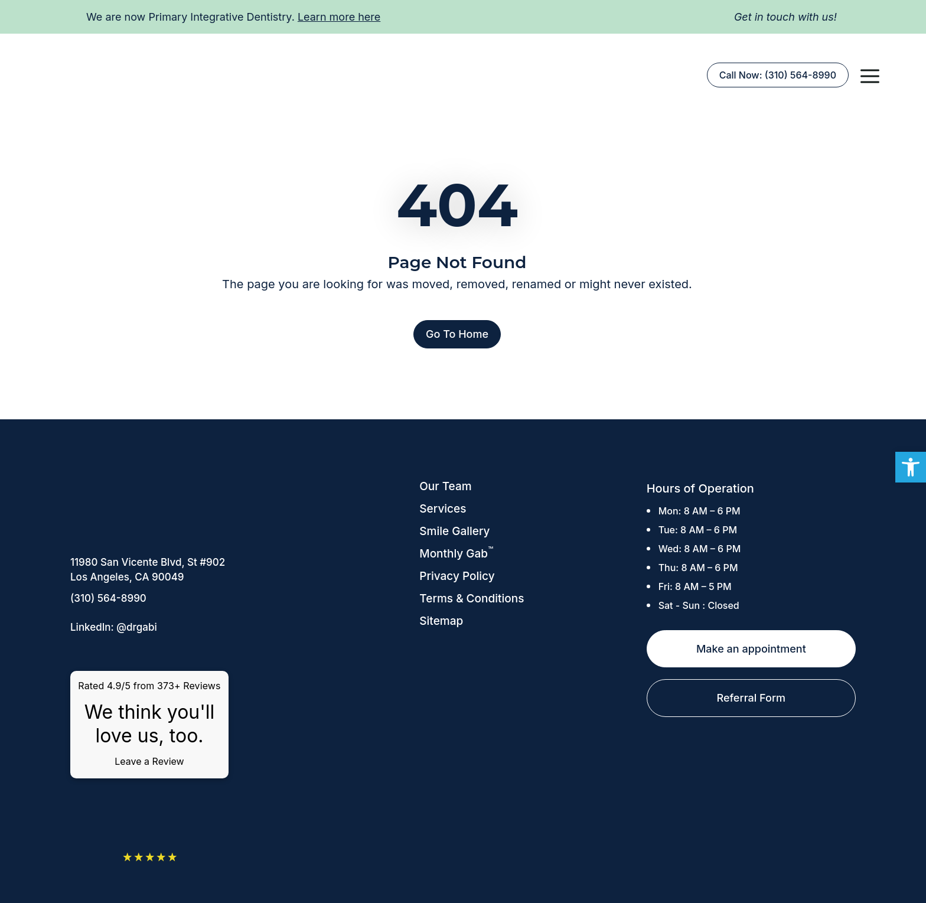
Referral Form (751, 698)
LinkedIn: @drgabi (113, 627)
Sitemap (441, 621)
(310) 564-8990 (108, 598)
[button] (870, 75)
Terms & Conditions (471, 598)
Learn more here (339, 17)
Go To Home (457, 334)
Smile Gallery (454, 531)
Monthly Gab (456, 553)
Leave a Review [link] (149, 761)
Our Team (445, 486)
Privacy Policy (456, 576)
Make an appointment (751, 649)
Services (442, 509)
